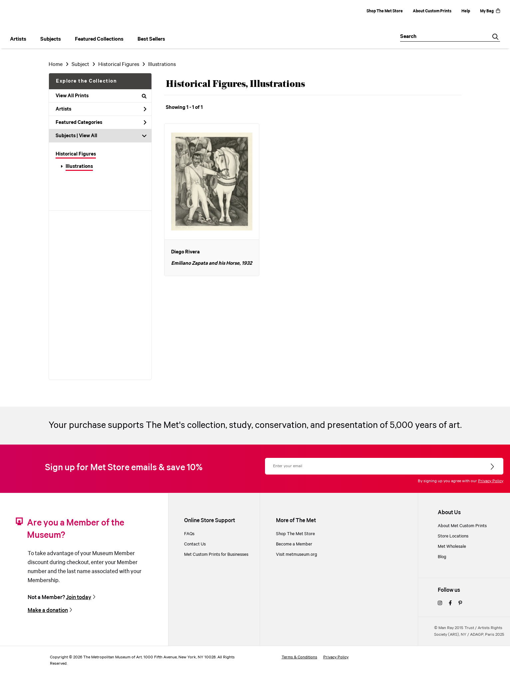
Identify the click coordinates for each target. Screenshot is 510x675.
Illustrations (79, 166)
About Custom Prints (432, 11)
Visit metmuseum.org (296, 554)
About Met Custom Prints (462, 526)
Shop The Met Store (385, 11)
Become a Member (294, 544)
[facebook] (450, 603)
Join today (78, 597)
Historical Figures (76, 154)
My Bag (490, 11)
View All (88, 136)
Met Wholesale (452, 546)
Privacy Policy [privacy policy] (336, 657)
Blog (442, 557)
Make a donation (48, 610)
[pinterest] (460, 603)
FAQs (189, 534)
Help (465, 11)
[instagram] (440, 603)
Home (56, 64)
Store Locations (453, 536)
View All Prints (101, 96)
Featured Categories (101, 122)
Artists (101, 109)
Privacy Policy (490, 481)
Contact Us (195, 544)
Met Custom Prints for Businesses (216, 554)
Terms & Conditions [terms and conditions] (299, 657)
